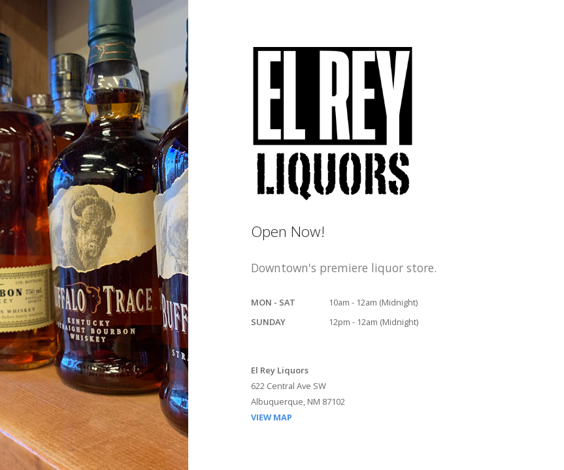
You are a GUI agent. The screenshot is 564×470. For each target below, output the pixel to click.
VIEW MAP (271, 417)
